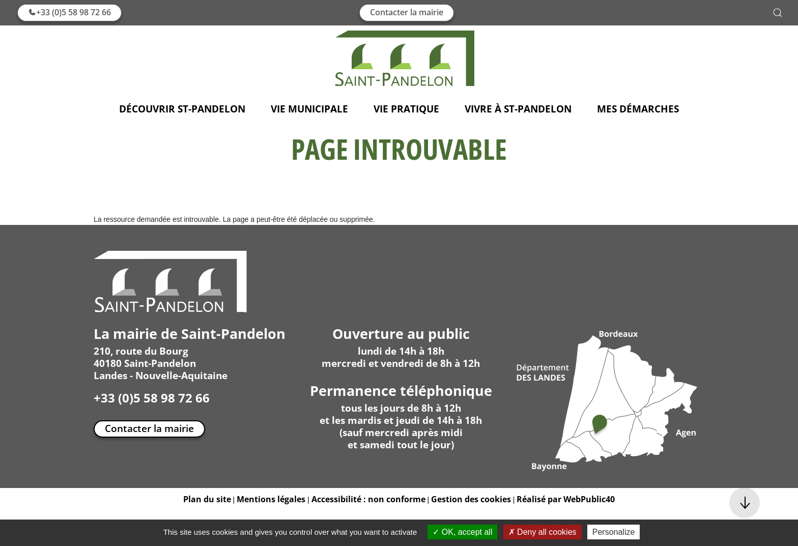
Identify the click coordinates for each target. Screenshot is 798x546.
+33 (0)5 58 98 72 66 (69, 12)
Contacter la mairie (406, 12)
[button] (778, 13)
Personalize (613, 532)
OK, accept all (462, 532)
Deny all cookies (542, 532)
